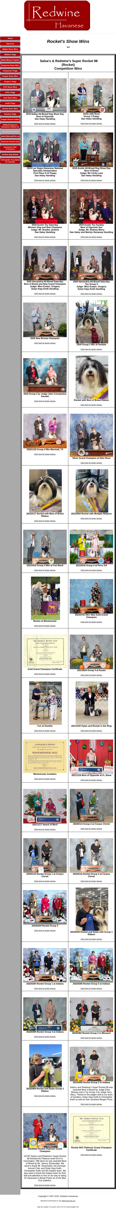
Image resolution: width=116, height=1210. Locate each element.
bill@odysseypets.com (69, 1201)
